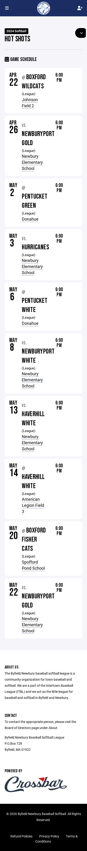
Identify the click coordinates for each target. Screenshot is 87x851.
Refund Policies (21, 836)
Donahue (30, 219)
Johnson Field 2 (30, 102)
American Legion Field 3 (33, 505)
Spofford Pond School (33, 565)
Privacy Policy (49, 836)
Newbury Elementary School (32, 162)
